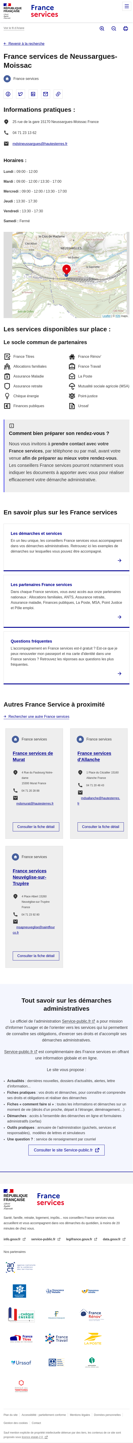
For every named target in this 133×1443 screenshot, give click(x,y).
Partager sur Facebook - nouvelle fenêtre (8, 94)
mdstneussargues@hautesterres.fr (40, 144)
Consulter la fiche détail (36, 827)
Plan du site (11, 1415)
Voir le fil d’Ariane (14, 28)
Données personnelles (107, 1415)
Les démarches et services (36, 533)
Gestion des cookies (16, 1423)
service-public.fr (43, 1239)
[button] (66, 269)
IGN (118, 316)
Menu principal (126, 6)
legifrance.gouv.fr (79, 1239)
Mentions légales (80, 1415)
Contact (36, 1423)
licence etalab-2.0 (32, 1437)
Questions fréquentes (31, 641)
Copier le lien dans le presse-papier (58, 94)
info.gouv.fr (12, 1239)
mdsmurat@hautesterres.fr (35, 803)
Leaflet (107, 316)
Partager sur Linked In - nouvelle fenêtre (33, 94)
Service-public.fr (76, 1021)
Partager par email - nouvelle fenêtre (45, 94)
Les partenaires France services (41, 584)
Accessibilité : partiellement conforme (44, 1415)
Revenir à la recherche (26, 44)
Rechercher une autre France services (38, 716)
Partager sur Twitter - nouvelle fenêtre (20, 94)
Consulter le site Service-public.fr (63, 1150)
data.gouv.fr (112, 1239)
